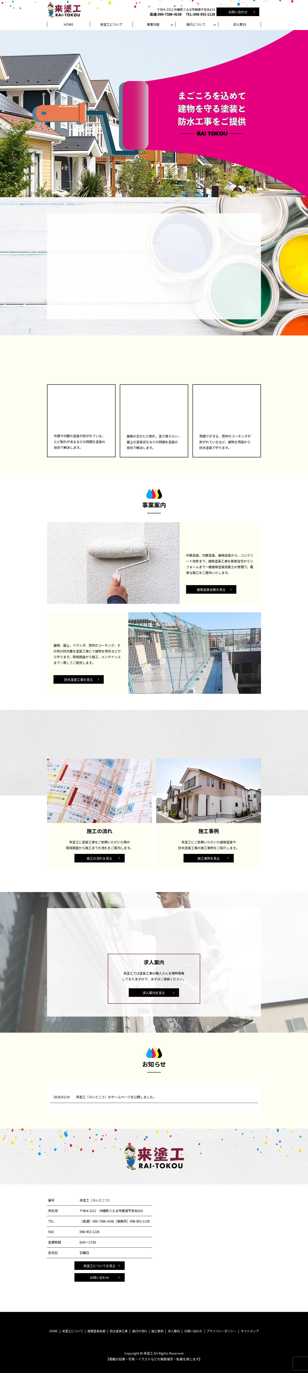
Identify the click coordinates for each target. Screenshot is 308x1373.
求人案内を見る (154, 992)
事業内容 (153, 24)
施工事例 (157, 1331)
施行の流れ (139, 1331)
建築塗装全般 (96, 1331)
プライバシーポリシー (221, 1331)
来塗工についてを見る (99, 1265)
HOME (68, 24)
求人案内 (239, 24)
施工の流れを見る (99, 858)
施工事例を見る (208, 858)
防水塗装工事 (119, 1331)
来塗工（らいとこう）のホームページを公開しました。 (116, 1097)
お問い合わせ (237, 12)
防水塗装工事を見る (78, 679)
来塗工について (111, 24)
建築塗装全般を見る (211, 589)
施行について (196, 24)
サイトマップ (250, 1331)
